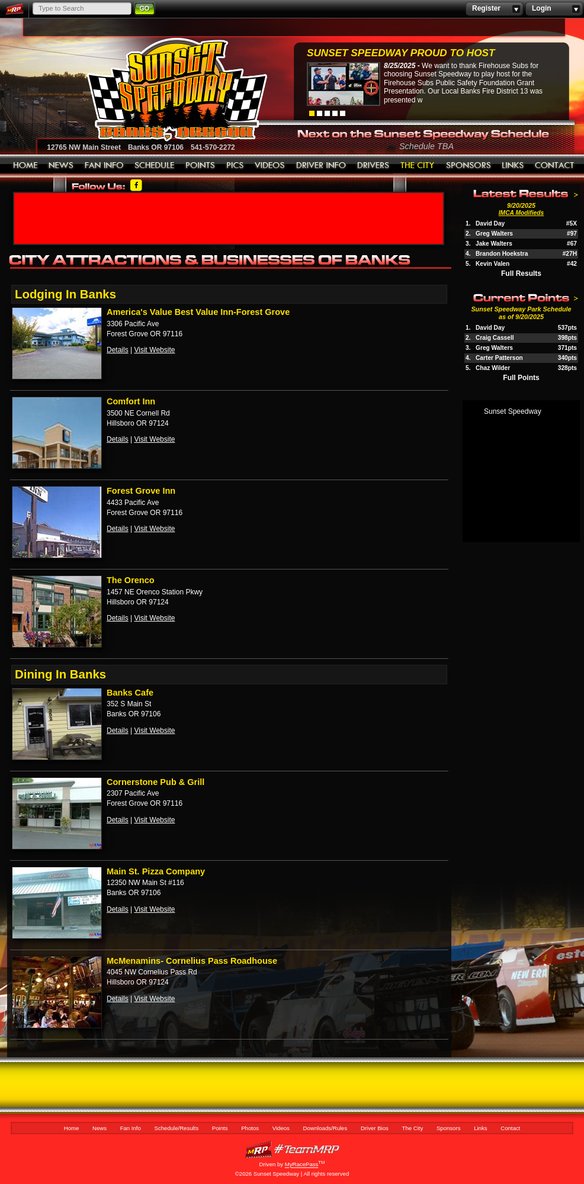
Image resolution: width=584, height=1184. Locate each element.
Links (513, 165)
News (61, 165)
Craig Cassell (495, 337)
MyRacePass (292, 1149)
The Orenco (131, 580)
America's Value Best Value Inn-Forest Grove (198, 312)
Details (118, 350)
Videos (270, 165)
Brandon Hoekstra (502, 253)
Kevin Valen (492, 263)
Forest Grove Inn (141, 491)
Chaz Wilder (493, 368)
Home (25, 165)
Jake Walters (494, 243)
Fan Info (104, 165)
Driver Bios (373, 165)
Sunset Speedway (512, 411)
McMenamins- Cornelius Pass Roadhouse (192, 961)
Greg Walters (494, 233)
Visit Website (154, 350)
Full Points (521, 378)
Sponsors (468, 165)
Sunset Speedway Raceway (147, 89)
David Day (490, 223)
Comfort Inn (131, 401)
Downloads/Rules (321, 165)
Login (554, 9)
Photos (235, 165)
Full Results (521, 273)
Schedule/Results (154, 165)
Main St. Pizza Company (156, 871)
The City (418, 165)
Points (200, 165)
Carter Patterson (499, 358)
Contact (554, 165)
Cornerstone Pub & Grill (155, 782)
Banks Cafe (130, 692)
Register (494, 9)
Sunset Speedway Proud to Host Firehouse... (401, 54)
